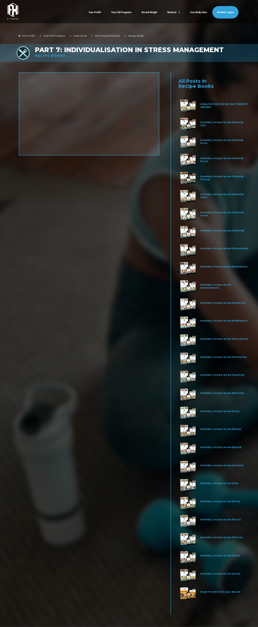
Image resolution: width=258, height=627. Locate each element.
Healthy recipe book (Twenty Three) (222, 178)
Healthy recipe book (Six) (219, 483)
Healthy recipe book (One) (220, 573)
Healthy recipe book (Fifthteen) (224, 320)
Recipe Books (136, 35)
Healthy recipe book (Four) (220, 519)
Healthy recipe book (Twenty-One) (222, 214)
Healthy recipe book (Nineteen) (224, 248)
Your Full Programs (121, 12)
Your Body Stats (198, 12)
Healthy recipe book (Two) (220, 555)
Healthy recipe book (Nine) (220, 429)
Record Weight (149, 12)
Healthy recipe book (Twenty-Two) (222, 196)
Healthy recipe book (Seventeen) (215, 286)
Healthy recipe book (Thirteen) (223, 357)
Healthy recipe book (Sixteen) (223, 302)
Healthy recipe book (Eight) (221, 447)
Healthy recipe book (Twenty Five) (222, 142)
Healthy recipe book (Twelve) (222, 374)
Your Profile (95, 12)
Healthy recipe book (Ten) (220, 411)
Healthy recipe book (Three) (221, 537)
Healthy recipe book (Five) (220, 501)
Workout (173, 12)
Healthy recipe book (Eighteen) (224, 266)
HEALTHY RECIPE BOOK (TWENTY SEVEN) (224, 106)
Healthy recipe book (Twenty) (222, 230)
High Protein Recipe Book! (220, 591)
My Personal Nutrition (107, 35)
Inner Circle (80, 35)
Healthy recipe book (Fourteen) (224, 338)
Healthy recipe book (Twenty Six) (222, 124)
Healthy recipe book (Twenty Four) (222, 160)
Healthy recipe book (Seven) (222, 465)
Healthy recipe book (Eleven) (222, 393)
